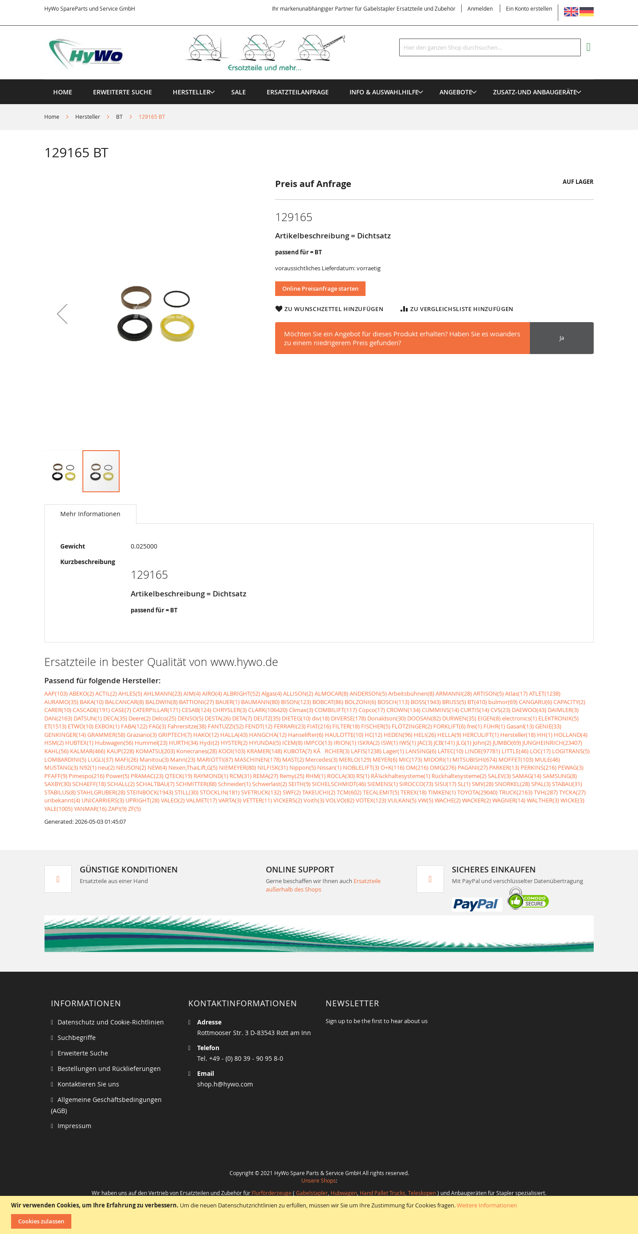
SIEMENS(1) (382, 784)
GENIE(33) (548, 726)
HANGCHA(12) (268, 735)
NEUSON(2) (131, 767)
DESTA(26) (218, 718)
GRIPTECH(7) (175, 735)
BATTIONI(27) (196, 702)
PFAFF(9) (55, 776)
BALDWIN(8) (161, 702)
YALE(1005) (58, 809)
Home (51, 116)
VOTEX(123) (371, 800)
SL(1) (464, 784)
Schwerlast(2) (269, 784)
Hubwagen (344, 1192)
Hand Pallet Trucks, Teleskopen (398, 1192)
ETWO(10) (80, 726)
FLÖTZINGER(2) (412, 726)
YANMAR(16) (90, 809)
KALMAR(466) (87, 751)
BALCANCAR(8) (124, 702)
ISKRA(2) (369, 743)
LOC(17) (540, 751)
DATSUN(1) (88, 718)
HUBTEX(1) (79, 743)
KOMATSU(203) (155, 751)
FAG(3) (157, 726)
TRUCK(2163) (516, 792)
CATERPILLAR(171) (156, 710)
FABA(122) (134, 726)
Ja (562, 338)
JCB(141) (444, 743)
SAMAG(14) (526, 776)
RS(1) (363, 776)
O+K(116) (393, 767)
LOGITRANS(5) (571, 751)
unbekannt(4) (62, 800)
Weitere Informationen (487, 1205)
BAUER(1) (227, 702)
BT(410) (477, 702)
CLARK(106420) (268, 710)
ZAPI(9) (117, 809)
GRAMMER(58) (106, 735)
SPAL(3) (541, 784)
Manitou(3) (154, 759)
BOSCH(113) (393, 702)
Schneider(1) (234, 784)
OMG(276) (443, 767)
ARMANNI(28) (454, 693)
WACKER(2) (476, 800)
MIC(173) (410, 759)
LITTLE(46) (515, 751)
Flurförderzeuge (272, 1192)
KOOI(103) (231, 751)
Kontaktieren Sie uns (88, 1084)
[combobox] (490, 47)
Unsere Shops (318, 1180)
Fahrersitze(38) (186, 726)
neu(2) (106, 767)
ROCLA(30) (341, 776)
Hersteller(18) (518, 735)
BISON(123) (296, 702)
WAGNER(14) (508, 800)
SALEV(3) (499, 776)
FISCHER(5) (375, 726)
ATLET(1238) (544, 693)
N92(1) (88, 767)
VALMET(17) (201, 800)
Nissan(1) (329, 767)
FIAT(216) (319, 726)
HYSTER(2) (234, 743)
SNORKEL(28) (512, 784)
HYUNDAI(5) (265, 743)
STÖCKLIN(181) (220, 792)
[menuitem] (191, 92)
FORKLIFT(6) (449, 726)
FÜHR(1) (494, 726)
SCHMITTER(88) (196, 784)
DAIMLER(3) (563, 710)
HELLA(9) (449, 735)
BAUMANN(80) (260, 702)
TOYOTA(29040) (477, 792)
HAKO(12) (206, 735)
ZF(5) (134, 809)
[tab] (90, 514)
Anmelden (480, 8)
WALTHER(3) (543, 800)
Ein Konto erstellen (529, 8)
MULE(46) (547, 759)
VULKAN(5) (402, 800)
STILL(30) (186, 792)
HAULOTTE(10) (344, 735)
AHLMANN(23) (163, 693)
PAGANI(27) (473, 767)
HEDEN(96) (398, 735)
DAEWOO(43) (529, 710)
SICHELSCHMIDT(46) (339, 784)
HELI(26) (425, 735)
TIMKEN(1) (442, 792)
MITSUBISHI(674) (474, 759)
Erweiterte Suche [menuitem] (122, 92)
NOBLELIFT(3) (361, 767)
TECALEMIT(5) (381, 792)
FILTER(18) (346, 726)
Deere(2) (139, 718)
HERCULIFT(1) (481, 735)
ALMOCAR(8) (331, 693)
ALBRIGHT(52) (241, 693)
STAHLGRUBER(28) (101, 792)
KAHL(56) (56, 751)
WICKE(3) (572, 800)
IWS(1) (407, 743)
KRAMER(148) (264, 751)
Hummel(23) (151, 743)
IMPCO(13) (318, 743)
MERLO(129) (355, 759)
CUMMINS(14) (440, 710)
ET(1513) (55, 726)
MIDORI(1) (437, 759)
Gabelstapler (312, 1192)
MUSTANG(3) (61, 767)
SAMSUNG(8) (560, 776)
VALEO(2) (173, 800)
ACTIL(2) (106, 693)
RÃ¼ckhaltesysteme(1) (400, 776)
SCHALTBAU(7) (155, 784)
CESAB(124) (196, 710)
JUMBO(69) (507, 743)
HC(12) (373, 735)
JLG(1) (463, 743)
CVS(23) (500, 710)
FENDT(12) (258, 726)
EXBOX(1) (107, 726)
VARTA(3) (229, 800)
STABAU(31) (567, 784)
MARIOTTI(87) (215, 759)
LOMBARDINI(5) (65, 759)
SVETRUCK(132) (261, 792)
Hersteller (87, 116)
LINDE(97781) (482, 751)
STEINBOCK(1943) (150, 792)
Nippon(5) (302, 767)
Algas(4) (271, 693)
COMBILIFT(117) (336, 710)
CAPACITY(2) (569, 702)
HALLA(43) (234, 735)
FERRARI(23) (290, 726)
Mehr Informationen (90, 514)
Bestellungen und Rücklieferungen (109, 1068)
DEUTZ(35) (266, 718)
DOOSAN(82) (424, 718)
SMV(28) (483, 784)
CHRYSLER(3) (230, 710)
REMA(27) (265, 776)
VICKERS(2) (287, 800)
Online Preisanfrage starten (320, 288)
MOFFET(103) (515, 759)
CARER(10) (57, 710)
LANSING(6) (420, 751)
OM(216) (417, 767)
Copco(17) (371, 710)
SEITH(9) (299, 784)
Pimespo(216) (87, 776)
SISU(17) (445, 784)
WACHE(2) (448, 800)
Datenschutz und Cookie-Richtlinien (111, 1022)
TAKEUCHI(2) (318, 792)
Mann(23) (182, 759)
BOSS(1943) (426, 702)
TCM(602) (349, 792)
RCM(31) (241, 776)
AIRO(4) (212, 693)
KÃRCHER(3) (331, 751)
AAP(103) (56, 693)
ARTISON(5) (488, 693)
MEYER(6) (385, 759)
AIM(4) (192, 693)
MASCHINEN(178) (257, 759)
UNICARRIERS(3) (103, 800)
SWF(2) (292, 792)
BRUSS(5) (454, 702)
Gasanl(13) (520, 726)
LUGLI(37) (100, 759)
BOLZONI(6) (360, 702)
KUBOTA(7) (298, 751)
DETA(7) (242, 718)
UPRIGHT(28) (142, 800)
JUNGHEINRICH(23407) (552, 743)
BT (119, 116)
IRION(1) (345, 743)
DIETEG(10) (296, 718)
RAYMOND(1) (211, 776)
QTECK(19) (178, 776)
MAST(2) (293, 759)
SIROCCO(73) (416, 784)
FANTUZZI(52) (226, 726)
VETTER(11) (257, 800)
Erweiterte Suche (83, 1053)
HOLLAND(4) (570, 735)
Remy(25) (292, 776)
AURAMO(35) (61, 702)
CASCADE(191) (91, 710)
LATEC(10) (450, 751)
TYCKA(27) (572, 792)
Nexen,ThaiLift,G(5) (193, 767)
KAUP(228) (120, 751)
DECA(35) (115, 718)
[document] (320, 1215)
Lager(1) (393, 751)
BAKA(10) (92, 702)
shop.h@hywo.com (225, 1084)
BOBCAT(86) (327, 702)
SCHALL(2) (121, 784)
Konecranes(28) (196, 751)
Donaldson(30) (386, 718)
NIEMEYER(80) (237, 767)
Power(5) (117, 776)
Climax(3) (301, 710)
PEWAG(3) (571, 767)
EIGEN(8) (489, 718)
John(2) (482, 743)
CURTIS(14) (474, 710)
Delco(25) (164, 718)
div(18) (321, 718)
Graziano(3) (142, 735)
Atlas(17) (516, 693)
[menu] (319, 79)
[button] (62, 313)
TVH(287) (546, 792)
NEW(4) (157, 767)
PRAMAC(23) (147, 776)
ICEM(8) (292, 743)
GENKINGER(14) (65, 735)
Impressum (74, 1125)
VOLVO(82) (340, 800)
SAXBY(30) (57, 784)
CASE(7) (121, 710)
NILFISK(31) (272, 767)
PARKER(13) (504, 767)
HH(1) (544, 735)
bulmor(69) (502, 702)
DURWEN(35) (459, 718)
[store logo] (209, 53)
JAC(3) (424, 743)
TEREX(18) (414, 792)
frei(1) (474, 726)
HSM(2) (54, 743)
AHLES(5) (130, 693)
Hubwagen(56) (114, 743)
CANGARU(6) (535, 702)
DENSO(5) (190, 718)
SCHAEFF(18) (89, 784)
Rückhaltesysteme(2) (459, 776)
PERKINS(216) (538, 767)
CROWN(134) (403, 710)
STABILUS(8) (60, 792)
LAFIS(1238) (366, 751)
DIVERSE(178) (348, 718)
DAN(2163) (58, 718)
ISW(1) (389, 743)
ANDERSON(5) (368, 693)
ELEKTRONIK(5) (558, 718)
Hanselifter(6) (305, 735)
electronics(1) (519, 718)
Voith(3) (313, 800)
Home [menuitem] (62, 92)
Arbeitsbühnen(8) (411, 693)
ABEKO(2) (81, 693)
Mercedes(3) (321, 759)
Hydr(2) (209, 743)
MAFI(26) (126, 759)
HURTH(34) (183, 743)
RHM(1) (316, 776)
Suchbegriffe (77, 1037)
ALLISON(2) (298, 693)
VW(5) (425, 800)
